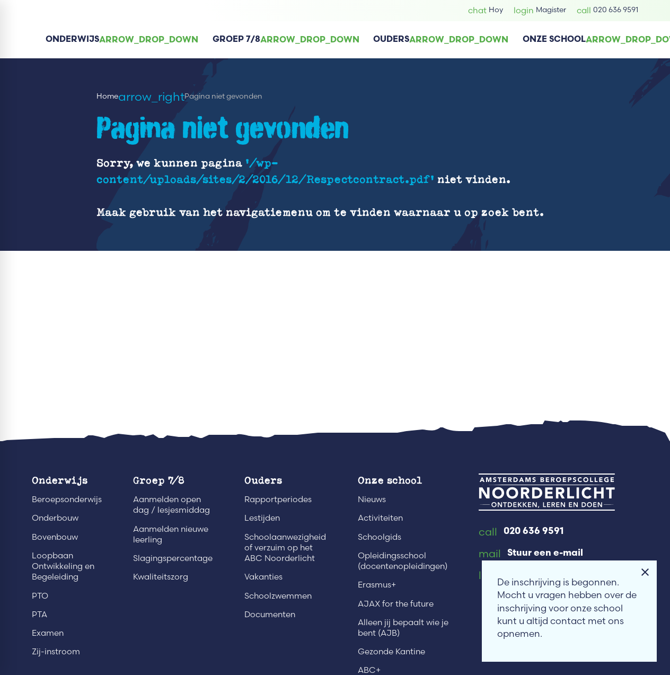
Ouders (263, 480)
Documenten (269, 614)
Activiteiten (380, 518)
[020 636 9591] (607, 10)
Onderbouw (55, 518)
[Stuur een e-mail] (531, 554)
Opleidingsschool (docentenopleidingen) (402, 560)
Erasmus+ (377, 585)
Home (107, 96)
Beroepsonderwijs (67, 499)
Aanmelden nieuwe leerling (170, 534)
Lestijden (262, 518)
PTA (39, 614)
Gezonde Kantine (391, 651)
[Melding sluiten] (645, 572)
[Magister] (540, 10)
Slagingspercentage (173, 558)
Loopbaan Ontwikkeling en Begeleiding (63, 566)
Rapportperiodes (278, 499)
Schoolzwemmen (278, 596)
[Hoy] (485, 10)
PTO (40, 596)
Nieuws (372, 499)
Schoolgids (379, 537)
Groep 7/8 (158, 480)
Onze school (390, 480)
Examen (48, 633)
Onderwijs (59, 480)
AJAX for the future (396, 604)
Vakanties (263, 577)
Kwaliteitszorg (160, 577)
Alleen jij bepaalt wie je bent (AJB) (403, 627)
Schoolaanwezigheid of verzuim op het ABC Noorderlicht (285, 547)
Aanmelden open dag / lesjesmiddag (171, 504)
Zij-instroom (56, 651)
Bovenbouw (55, 537)
